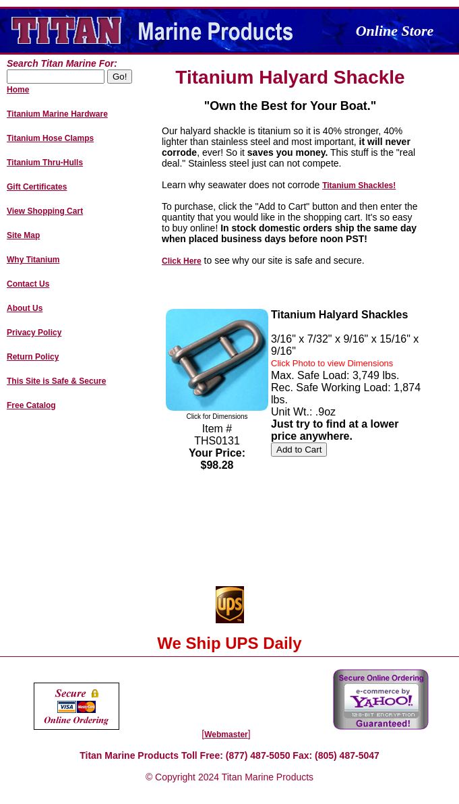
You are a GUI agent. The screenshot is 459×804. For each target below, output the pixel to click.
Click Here (182, 261)
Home (18, 89)
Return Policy (33, 357)
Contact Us (28, 284)
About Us (24, 308)
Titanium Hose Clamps (50, 138)
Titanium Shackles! (359, 185)
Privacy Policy (34, 332)
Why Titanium (33, 259)
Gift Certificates (37, 187)
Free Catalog (31, 405)
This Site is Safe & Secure (56, 381)
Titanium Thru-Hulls (45, 162)
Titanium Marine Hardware (57, 114)
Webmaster (225, 734)
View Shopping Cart (45, 211)
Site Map (23, 235)
